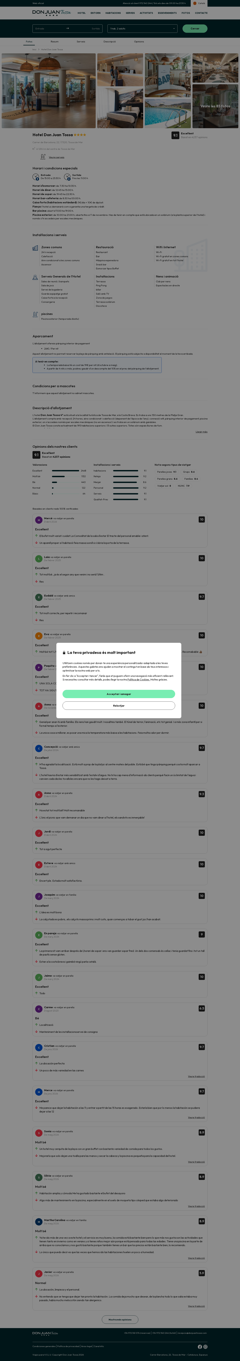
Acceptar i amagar (119, 694)
